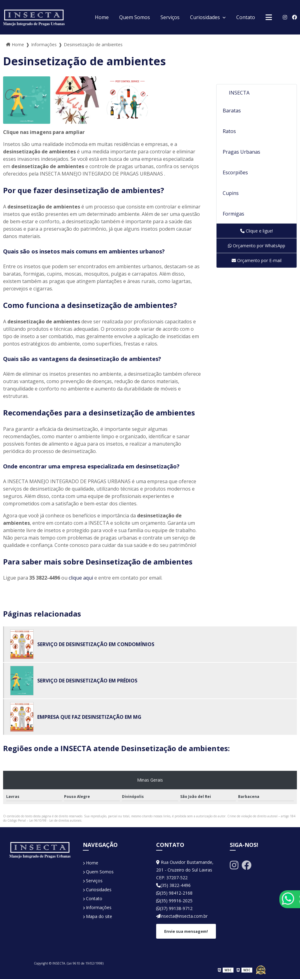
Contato (245, 17)
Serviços (170, 17)
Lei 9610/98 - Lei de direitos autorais (55, 820)
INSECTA (239, 92)
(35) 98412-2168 (174, 893)
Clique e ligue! (256, 231)
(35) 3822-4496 (173, 885)
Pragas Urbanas (241, 151)
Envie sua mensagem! (186, 931)
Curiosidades (205, 17)
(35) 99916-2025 (174, 901)
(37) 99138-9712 (174, 908)
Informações (97, 907)
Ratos (229, 131)
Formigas (233, 213)
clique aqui (81, 577)
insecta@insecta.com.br (182, 916)
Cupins (231, 193)
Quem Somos (134, 17)
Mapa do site (97, 916)
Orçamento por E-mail (257, 260)
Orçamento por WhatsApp (256, 246)
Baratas (232, 110)
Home (102, 17)
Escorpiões (235, 172)
